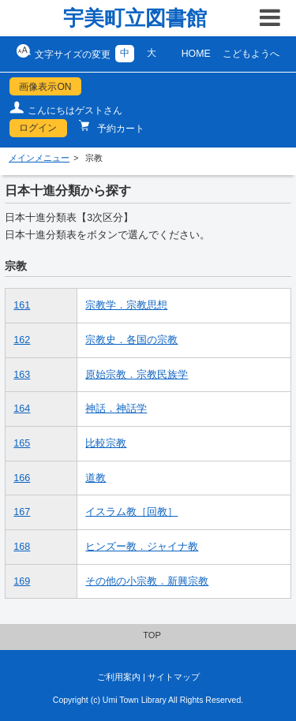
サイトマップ (174, 677)
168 (21, 546)
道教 (95, 478)
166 (21, 478)
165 (21, 443)
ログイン (38, 127)
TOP (152, 635)
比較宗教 (105, 443)
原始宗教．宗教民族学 (136, 374)
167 (21, 511)
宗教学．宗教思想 (126, 305)
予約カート (119, 128)
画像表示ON (45, 86)
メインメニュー (39, 158)
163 (21, 374)
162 (21, 340)
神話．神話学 (116, 408)
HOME (196, 53)
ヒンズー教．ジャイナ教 (141, 546)
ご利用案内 (119, 677)
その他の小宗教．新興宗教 (146, 581)
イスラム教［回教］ (131, 511)
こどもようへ (251, 53)
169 (21, 581)
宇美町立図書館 (135, 18)
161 (21, 305)
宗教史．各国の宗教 (131, 340)
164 (21, 408)
